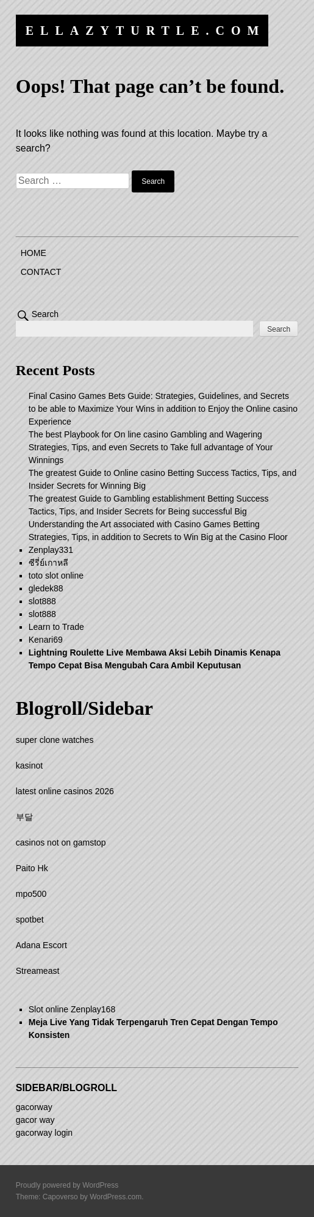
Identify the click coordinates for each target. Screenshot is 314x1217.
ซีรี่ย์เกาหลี (48, 563)
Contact (41, 272)
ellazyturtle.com (146, 30)
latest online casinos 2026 (65, 791)
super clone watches (55, 740)
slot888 (42, 601)
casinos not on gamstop (61, 842)
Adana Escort (41, 945)
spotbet (30, 919)
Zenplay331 (51, 550)
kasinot (29, 765)
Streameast (38, 971)
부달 (24, 817)
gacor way (35, 1120)
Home (33, 253)
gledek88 (46, 588)
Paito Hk (32, 868)
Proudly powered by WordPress (67, 1185)
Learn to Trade (56, 627)
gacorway (34, 1107)
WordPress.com (115, 1197)
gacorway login (44, 1133)
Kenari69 (46, 640)
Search (45, 314)
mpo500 (31, 894)
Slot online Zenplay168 (72, 1009)
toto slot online (56, 575)
